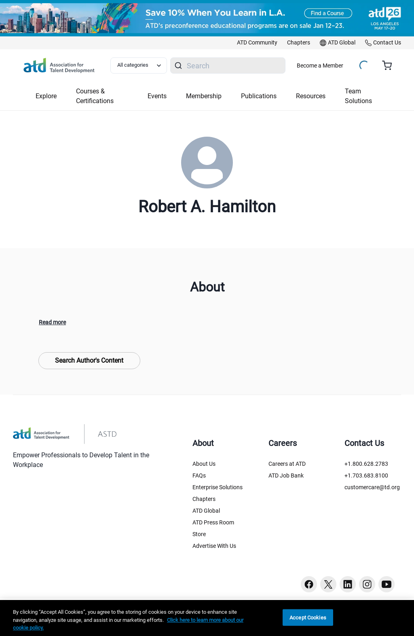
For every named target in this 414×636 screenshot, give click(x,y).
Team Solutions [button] (358, 96)
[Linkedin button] (348, 584)
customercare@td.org (372, 487)
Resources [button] (310, 96)
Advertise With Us (214, 546)
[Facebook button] (309, 584)
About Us (203, 464)
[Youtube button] (386, 584)
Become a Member (320, 65)
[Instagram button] (367, 584)
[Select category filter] (138, 65)
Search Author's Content (89, 360)
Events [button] (157, 96)
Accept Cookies (307, 617)
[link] (257, 42)
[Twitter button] (328, 584)
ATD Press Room (213, 522)
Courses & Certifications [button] (95, 96)
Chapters (203, 499)
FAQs (199, 475)
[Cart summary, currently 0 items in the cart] (390, 65)
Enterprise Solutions (217, 487)
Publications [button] (259, 96)
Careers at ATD (287, 464)
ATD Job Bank (286, 475)
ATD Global (206, 510)
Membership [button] (204, 96)
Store (199, 534)
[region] (207, 618)
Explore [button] (46, 96)
